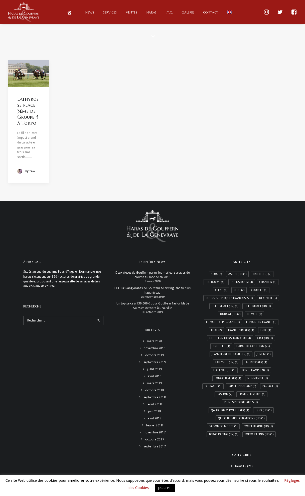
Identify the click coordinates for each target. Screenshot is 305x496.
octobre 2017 (154, 439)
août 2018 (154, 404)
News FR (240, 466)
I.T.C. (169, 12)
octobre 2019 (154, 355)
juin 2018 (154, 411)
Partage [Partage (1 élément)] (270, 386)
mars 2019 (154, 383)
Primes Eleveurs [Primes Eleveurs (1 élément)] (252, 394)
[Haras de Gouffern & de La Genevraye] (23, 12)
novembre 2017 (155, 432)
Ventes (131, 12)
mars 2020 (154, 341)
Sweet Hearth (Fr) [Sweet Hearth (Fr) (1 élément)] (258, 426)
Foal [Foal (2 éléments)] (216, 330)
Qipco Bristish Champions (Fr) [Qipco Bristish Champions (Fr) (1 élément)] (241, 418)
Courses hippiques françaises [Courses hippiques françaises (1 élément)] (229, 298)
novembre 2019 (155, 348)
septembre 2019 (154, 362)
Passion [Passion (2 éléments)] (224, 394)
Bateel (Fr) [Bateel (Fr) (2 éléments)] (262, 274)
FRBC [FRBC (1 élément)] (265, 330)
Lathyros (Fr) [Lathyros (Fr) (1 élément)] (256, 362)
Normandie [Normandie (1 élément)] (257, 378)
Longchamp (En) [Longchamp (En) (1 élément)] (255, 370)
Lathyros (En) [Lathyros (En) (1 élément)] (226, 362)
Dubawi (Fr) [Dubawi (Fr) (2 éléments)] (230, 314)
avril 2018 (155, 418)
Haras (151, 12)
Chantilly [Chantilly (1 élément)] (267, 282)
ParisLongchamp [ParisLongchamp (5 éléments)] (242, 386)
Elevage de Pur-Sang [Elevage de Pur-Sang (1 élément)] (223, 322)
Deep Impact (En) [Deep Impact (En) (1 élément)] (225, 306)
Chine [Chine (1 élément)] (221, 290)
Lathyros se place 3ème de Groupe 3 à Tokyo (28, 111)
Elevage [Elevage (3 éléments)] (254, 314)
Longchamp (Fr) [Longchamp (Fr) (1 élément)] (228, 378)
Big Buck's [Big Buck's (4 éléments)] (215, 282)
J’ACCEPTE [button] (165, 488)
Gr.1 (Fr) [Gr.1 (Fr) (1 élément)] (265, 338)
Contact (210, 12)
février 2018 (154, 425)
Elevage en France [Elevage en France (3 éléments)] (261, 322)
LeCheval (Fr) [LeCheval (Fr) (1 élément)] (224, 370)
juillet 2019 (154, 369)
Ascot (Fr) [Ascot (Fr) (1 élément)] (237, 274)
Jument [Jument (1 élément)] (263, 354)
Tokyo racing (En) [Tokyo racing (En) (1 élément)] (223, 434)
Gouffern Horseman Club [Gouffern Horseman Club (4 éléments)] (230, 338)
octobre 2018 (154, 390)
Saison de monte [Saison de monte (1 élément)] (223, 426)
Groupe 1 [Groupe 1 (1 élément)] (221, 346)
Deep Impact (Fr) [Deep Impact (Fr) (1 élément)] (258, 306)
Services (110, 12)
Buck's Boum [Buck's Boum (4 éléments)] (242, 282)
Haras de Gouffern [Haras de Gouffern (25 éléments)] (253, 346)
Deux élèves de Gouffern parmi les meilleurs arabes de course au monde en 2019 (152, 275)
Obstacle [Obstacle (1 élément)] (213, 386)
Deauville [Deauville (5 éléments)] (268, 298)
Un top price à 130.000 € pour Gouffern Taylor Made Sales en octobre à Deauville (152, 306)
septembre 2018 (154, 397)
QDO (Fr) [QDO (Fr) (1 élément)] (263, 410)
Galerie (188, 12)
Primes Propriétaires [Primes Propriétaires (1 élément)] (241, 402)
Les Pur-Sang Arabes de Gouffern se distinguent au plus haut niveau (152, 290)
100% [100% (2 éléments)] (216, 274)
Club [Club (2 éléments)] (239, 290)
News (89, 12)
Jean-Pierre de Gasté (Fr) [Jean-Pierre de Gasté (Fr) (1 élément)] (231, 354)
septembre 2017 (154, 446)
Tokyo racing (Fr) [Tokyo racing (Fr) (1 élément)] (259, 434)
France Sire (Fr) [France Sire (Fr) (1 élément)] (241, 330)
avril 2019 (155, 376)
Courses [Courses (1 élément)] (259, 290)
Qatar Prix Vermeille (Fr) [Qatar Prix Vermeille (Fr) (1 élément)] (230, 410)
